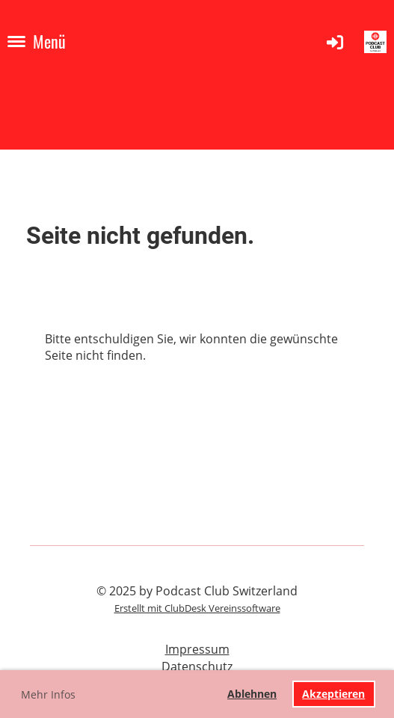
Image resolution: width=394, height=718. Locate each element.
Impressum (197, 649)
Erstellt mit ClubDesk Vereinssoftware (197, 608)
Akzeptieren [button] (333, 694)
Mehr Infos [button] (48, 694)
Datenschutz (197, 666)
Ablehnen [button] (252, 694)
